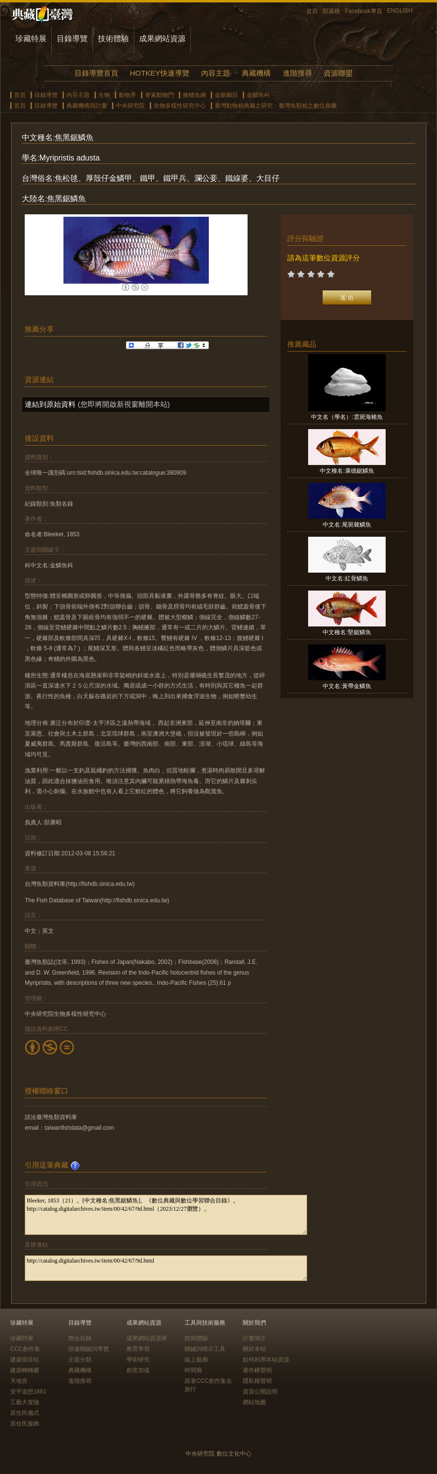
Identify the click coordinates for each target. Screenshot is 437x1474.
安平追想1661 (28, 1391)
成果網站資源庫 (146, 1338)
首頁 (312, 11)
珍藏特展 (31, 38)
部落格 (331, 11)
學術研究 (138, 1359)
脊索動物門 (159, 95)
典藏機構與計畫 (86, 105)
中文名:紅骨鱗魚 (347, 578)
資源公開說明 (260, 1391)
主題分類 (80, 1359)
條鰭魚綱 (194, 95)
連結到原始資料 (50, 404)
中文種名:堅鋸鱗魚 (347, 632)
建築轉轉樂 (24, 1370)
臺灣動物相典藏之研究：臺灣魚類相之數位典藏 (276, 105)
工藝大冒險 (24, 1402)
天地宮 (19, 1381)
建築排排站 (24, 1359)
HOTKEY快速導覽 (159, 73)
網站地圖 (254, 1402)
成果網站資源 (162, 38)
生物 (104, 95)
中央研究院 (130, 105)
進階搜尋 (297, 73)
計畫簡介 (254, 1338)
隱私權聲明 (257, 1381)
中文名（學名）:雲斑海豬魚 (346, 417)
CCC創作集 (25, 1349)
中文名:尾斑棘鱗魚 (347, 524)
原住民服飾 (24, 1423)
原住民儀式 (24, 1413)
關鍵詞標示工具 (205, 1349)
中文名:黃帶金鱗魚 (347, 686)
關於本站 (254, 1349)
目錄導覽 (72, 38)
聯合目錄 (80, 1338)
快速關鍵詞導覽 (88, 1349)
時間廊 (193, 1370)
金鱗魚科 (258, 95)
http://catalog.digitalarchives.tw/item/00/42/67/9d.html (166, 1268)
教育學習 (138, 1349)
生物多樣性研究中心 (180, 105)
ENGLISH (400, 10)
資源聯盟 (338, 73)
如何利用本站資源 (266, 1359)
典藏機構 (256, 73)
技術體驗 (113, 38)
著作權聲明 (257, 1370)
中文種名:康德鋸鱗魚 (347, 470)
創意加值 (138, 1370)
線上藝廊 (196, 1359)
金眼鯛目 (226, 95)
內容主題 (215, 73)
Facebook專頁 (363, 11)
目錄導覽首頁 (96, 73)
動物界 (127, 95)
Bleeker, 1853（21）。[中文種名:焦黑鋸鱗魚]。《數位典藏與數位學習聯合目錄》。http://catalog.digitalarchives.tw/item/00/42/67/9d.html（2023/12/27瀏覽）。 (166, 1215)
